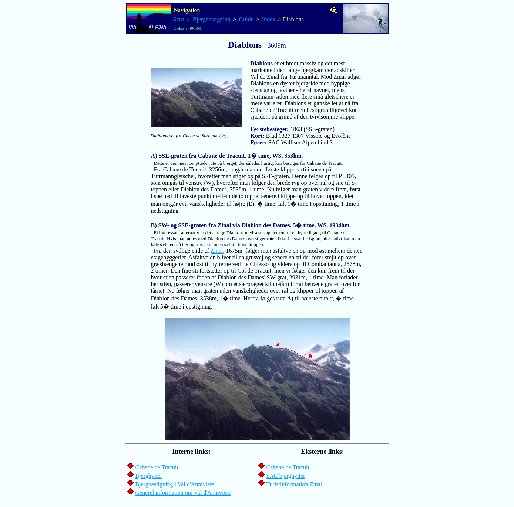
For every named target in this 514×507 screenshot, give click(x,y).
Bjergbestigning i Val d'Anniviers (174, 484)
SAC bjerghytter (285, 476)
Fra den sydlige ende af (255, 238)
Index (268, 19)
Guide (246, 19)
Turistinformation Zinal (294, 484)
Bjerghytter (148, 476)
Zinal (217, 251)
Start (178, 19)
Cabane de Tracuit (156, 467)
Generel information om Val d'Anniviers (183, 493)
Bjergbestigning (212, 19)
